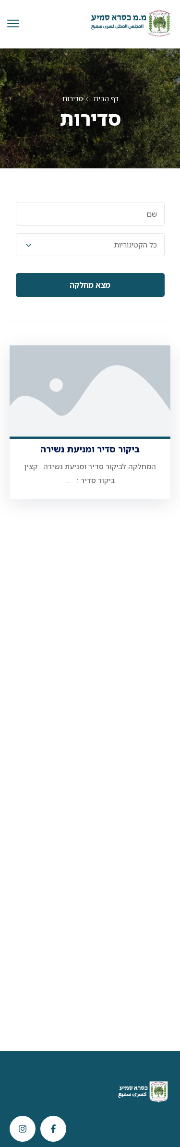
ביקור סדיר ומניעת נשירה (90, 449)
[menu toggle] (13, 24)
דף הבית (106, 98)
